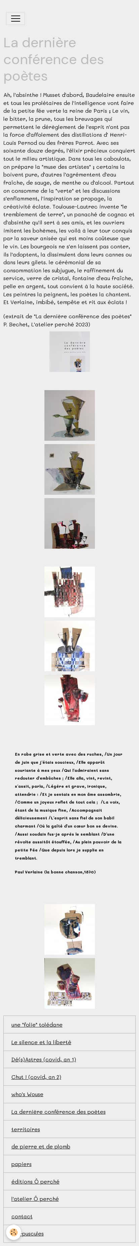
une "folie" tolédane (37, 1024)
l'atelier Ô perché (35, 1198)
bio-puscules (27, 1233)
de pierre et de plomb (40, 1146)
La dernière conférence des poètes (58, 1111)
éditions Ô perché (35, 1181)
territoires (25, 1129)
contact (22, 1216)
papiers (21, 1163)
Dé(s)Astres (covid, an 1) (43, 1059)
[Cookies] (13, 1232)
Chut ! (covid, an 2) (36, 1076)
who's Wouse (27, 1094)
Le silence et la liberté (41, 1042)
